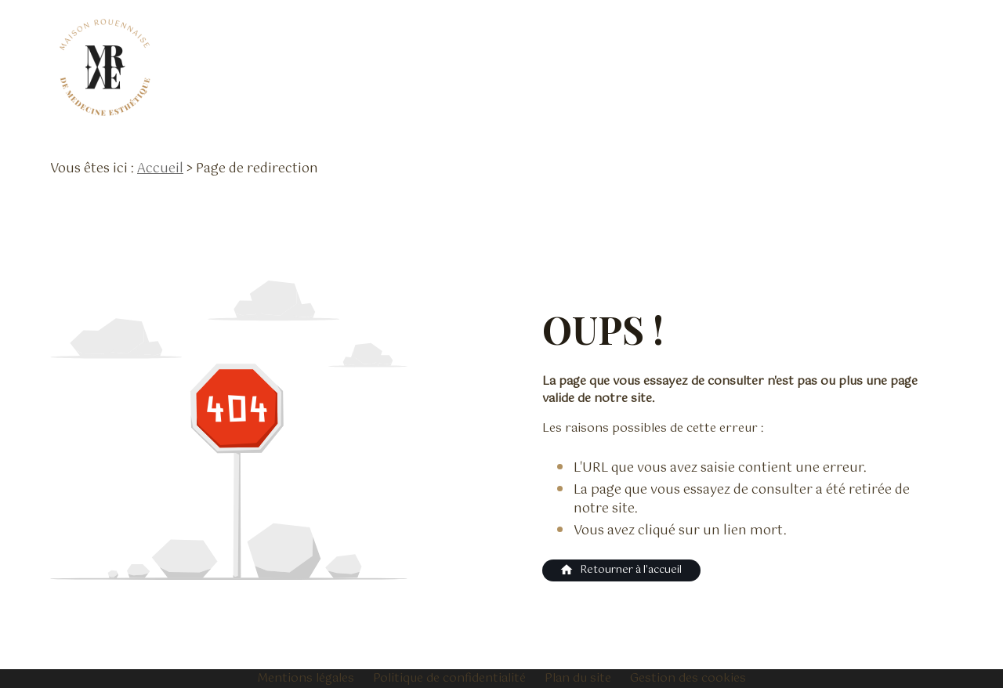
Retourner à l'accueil (620, 570)
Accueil (160, 168)
